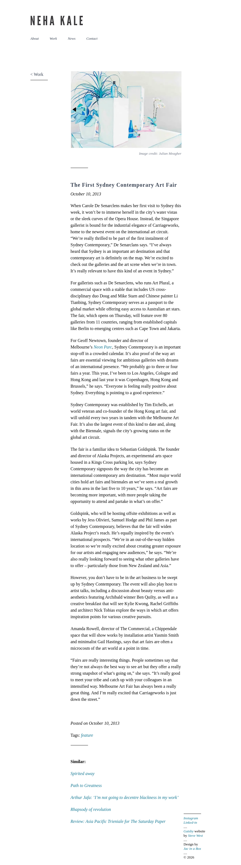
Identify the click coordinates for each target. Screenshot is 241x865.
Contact (92, 38)
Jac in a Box (192, 849)
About (34, 38)
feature (87, 735)
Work (53, 38)
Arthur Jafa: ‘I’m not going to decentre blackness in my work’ (125, 797)
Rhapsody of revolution (91, 809)
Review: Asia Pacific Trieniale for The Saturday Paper (118, 821)
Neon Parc (102, 347)
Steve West (195, 835)
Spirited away (83, 773)
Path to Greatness (86, 785)
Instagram (191, 818)
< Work (36, 74)
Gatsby (189, 831)
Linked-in (190, 822)
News (72, 38)
